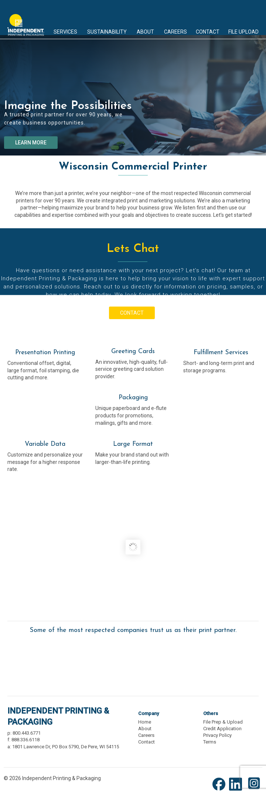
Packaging (133, 397)
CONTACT (132, 313)
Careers (146, 735)
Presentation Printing (45, 352)
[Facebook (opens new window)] (220, 790)
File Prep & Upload (223, 722)
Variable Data (45, 444)
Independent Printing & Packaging (25, 19)
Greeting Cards (133, 351)
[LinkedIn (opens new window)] (237, 790)
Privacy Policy (217, 735)
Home (144, 722)
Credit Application (222, 728)
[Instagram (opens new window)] (254, 790)
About (144, 728)
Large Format (133, 444)
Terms (209, 742)
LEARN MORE (31, 143)
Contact (146, 742)
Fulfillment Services (221, 352)
